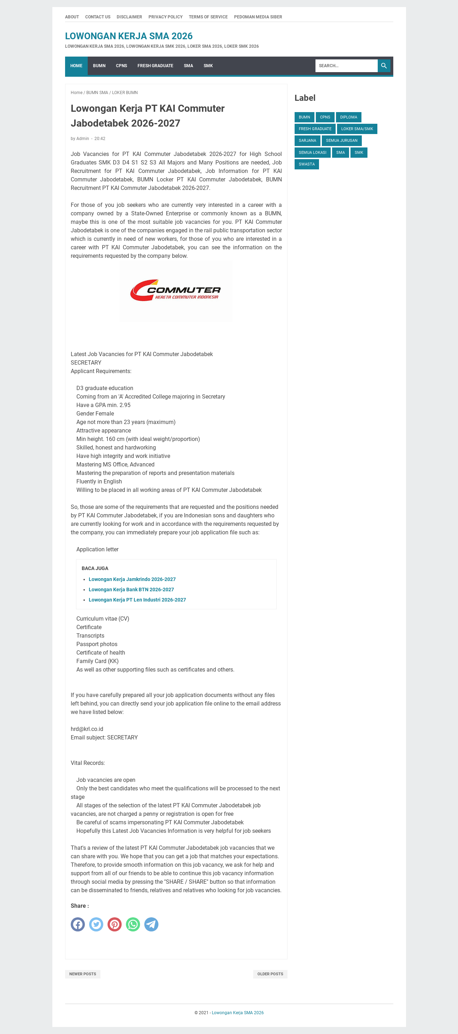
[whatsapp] (133, 924)
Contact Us (97, 16)
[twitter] (96, 924)
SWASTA (307, 164)
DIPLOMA (348, 117)
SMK (208, 65)
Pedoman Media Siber (258, 16)
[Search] (346, 65)
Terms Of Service (208, 16)
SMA (188, 65)
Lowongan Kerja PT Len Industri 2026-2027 (137, 600)
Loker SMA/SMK (357, 129)
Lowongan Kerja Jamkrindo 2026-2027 (132, 579)
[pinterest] (115, 924)
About (72, 16)
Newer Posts (82, 974)
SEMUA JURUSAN (342, 140)
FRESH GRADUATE (155, 65)
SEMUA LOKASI (312, 152)
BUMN (99, 65)
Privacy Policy (165, 16)
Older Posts (270, 974)
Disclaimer (129, 16)
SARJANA (307, 140)
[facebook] (78, 924)
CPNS (121, 65)
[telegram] (151, 924)
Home (76, 65)
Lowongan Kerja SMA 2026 (129, 36)
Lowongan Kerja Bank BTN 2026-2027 (131, 589)
